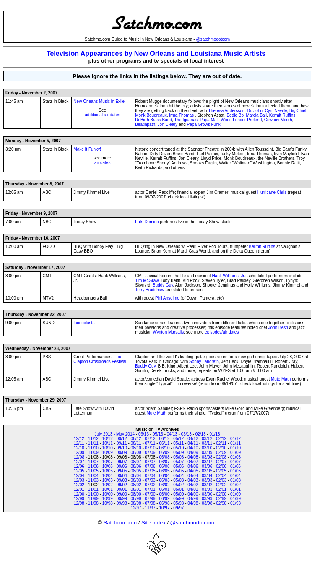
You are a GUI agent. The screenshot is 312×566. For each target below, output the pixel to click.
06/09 (164, 452)
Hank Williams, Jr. (228, 276)
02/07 (221, 461)
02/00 (221, 494)
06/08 (164, 457)
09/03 (122, 480)
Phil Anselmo (167, 298)
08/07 (136, 461)
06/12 (164, 438)
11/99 (93, 498)
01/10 (235, 448)
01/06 (235, 466)
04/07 (192, 461)
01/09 (235, 452)
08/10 (136, 448)
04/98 (192, 503)
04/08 (192, 457)
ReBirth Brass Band (153, 119)
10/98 (107, 503)
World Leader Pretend (241, 119)
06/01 (164, 489)
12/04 (79, 475)
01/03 (235, 480)
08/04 (136, 475)
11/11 (93, 443)
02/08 (221, 457)
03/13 (186, 434)
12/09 (79, 452)
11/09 (93, 452)
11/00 (93, 494)
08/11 (136, 443)
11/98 (93, 503)
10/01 (107, 489)
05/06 (178, 466)
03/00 (207, 494)
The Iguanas (186, 119)
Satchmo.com (120, 522)
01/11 (235, 443)
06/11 (164, 443)
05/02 (178, 485)
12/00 (79, 494)
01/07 (235, 461)
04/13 (172, 434)
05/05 (178, 471)
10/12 (107, 438)
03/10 (207, 448)
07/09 (150, 452)
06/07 (164, 461)
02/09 (221, 452)
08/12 (136, 438)
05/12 (178, 438)
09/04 (122, 475)
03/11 (207, 443)
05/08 (178, 457)
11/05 (93, 471)
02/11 (221, 443)
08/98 (136, 503)
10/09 (107, 452)
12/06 (79, 466)
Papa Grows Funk (204, 124)
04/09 (192, 452)
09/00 (122, 494)
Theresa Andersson (226, 110)
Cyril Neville (276, 110)
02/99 (221, 498)
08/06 (136, 466)
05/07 (178, 461)
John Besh (278, 327)
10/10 (107, 448)
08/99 (136, 498)
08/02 (136, 485)
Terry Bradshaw (149, 289)
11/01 (93, 489)
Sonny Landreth (204, 361)
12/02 (79, 485)
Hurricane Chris (271, 192)
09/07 (122, 461)
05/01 (178, 489)
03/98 (207, 503)
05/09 (178, 452)
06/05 (164, 471)
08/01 (136, 489)
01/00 (235, 494)
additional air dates (102, 114)
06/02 (164, 485)
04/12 (192, 438)
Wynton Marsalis (168, 332)
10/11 (107, 443)
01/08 (235, 457)
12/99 (79, 498)
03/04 (207, 475)
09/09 (122, 452)
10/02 (107, 485)
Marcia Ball (256, 115)
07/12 (150, 438)
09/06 (122, 466)
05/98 (178, 503)
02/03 (221, 480)
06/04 (164, 475)
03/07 (207, 461)
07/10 (150, 448)
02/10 (221, 448)
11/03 (93, 480)
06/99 (164, 498)
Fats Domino (147, 221)
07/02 (150, 485)
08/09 (136, 452)
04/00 (192, 494)
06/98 (164, 503)
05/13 (158, 434)
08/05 (136, 471)
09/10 (122, 448)
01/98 (235, 503)
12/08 (79, 457)
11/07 (93, 461)
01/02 (235, 485)
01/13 (215, 434)
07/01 (150, 489)
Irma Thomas (181, 115)
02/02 (221, 485)
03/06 (207, 466)
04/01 (192, 489)
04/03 (192, 480)
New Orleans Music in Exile (99, 101)
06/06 (164, 466)
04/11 (192, 443)
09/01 (122, 489)
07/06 (150, 466)
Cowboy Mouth (278, 119)
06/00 (164, 494)
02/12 (221, 438)
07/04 (150, 475)
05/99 (178, 498)
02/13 (200, 434)
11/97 (150, 508)
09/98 (122, 503)
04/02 (192, 485)
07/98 (150, 503)
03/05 (207, 471)
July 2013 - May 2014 (114, 434)
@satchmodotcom (213, 39)
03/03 (207, 480)
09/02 (122, 485)
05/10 (178, 448)
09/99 (122, 498)
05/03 (178, 480)
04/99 (192, 498)
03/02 (207, 485)
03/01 (207, 489)
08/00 (136, 494)
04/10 (192, 448)
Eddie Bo (235, 115)
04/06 (192, 466)
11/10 (93, 448)
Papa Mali (209, 119)
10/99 (107, 498)
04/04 (192, 475)
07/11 (150, 443)
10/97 (164, 508)
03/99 (207, 498)
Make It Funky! (87, 149)
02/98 (221, 503)
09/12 (122, 438)
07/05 (150, 471)
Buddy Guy (163, 285)
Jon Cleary (168, 124)
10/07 (107, 461)
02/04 (221, 475)
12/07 (79, 461)
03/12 (207, 438)
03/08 (207, 457)
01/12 (235, 438)
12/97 (136, 508)
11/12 (93, 438)
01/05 (235, 471)
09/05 (122, 471)
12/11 (79, 443)
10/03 (107, 480)
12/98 (79, 503)
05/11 (178, 443)
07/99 (150, 498)
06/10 (164, 448)
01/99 (235, 498)
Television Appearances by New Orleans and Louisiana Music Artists (156, 53)
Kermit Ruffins (282, 115)
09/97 (178, 508)
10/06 (107, 466)
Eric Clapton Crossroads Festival (99, 359)
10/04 (107, 475)
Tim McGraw (147, 280)
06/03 (164, 480)
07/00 (150, 494)
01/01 (235, 489)
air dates (102, 162)
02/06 (221, 466)
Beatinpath (145, 124)
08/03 (136, 480)
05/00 (178, 494)
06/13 (143, 434)
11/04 (93, 475)
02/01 (221, 489)
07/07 (150, 461)
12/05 (79, 471)
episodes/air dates (222, 332)
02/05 (221, 471)
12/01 (79, 489)
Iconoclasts (83, 323)
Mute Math (281, 379)
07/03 (150, 480)
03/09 (207, 452)
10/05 (107, 471)
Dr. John (255, 110)
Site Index (153, 522)
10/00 (107, 494)
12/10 (79, 448)
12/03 (79, 480)
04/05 (192, 471)
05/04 (178, 475)
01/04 (235, 475)
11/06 (93, 466)
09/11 (122, 443)
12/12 (79, 438)
